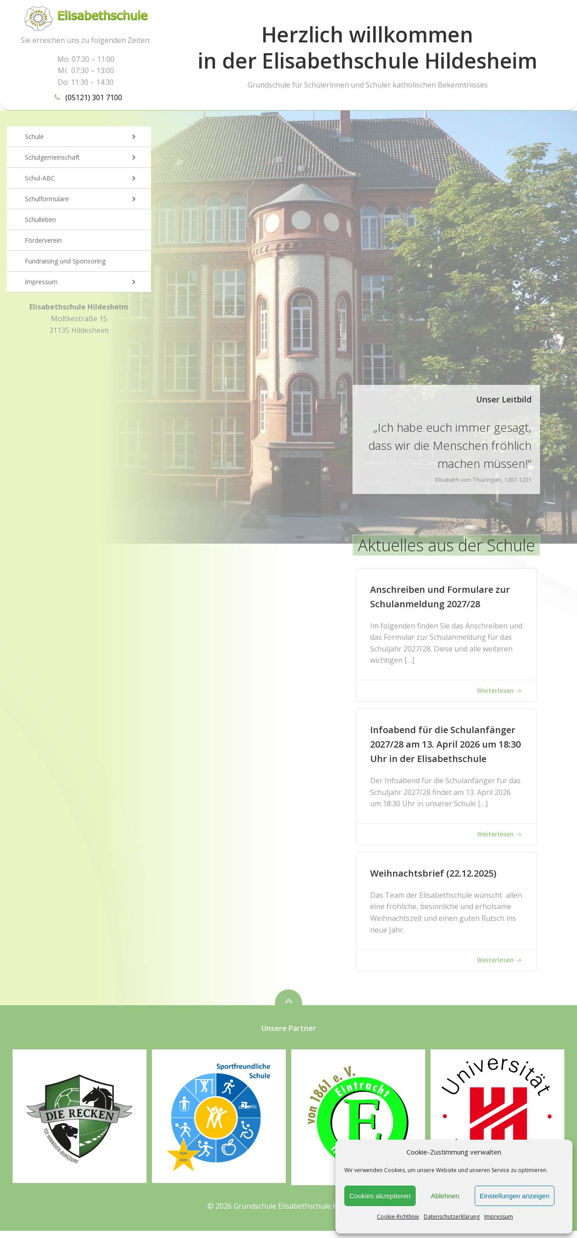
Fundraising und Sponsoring (65, 263)
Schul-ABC (88, 180)
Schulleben (40, 221)
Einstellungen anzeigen (515, 1196)
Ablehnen (445, 1196)
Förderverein (43, 242)
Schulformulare (88, 200)
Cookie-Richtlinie (398, 1216)
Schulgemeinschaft (88, 159)
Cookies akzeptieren (380, 1196)
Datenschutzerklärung (452, 1216)
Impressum (498, 1216)
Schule (88, 138)
